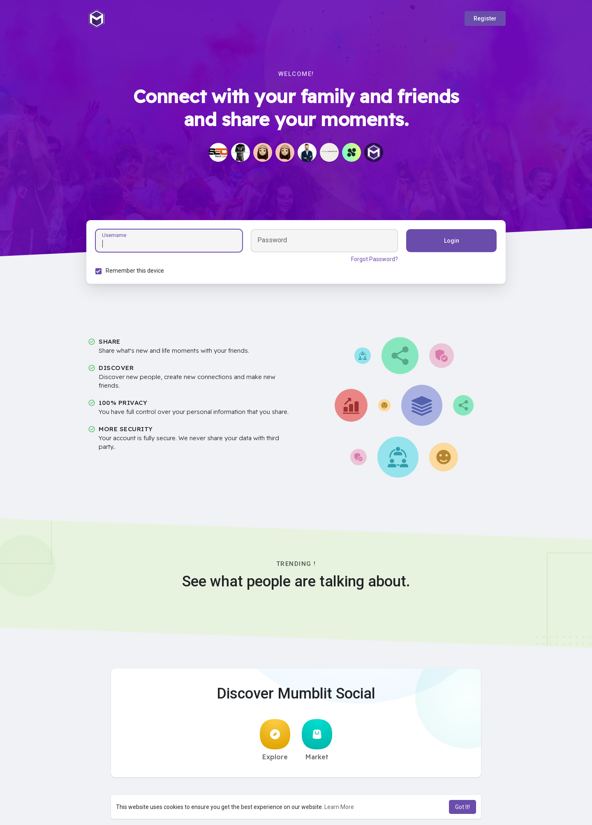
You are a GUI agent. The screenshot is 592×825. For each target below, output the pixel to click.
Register (485, 18)
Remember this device (136, 272)
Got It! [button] (462, 807)
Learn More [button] (339, 807)
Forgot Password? (373, 260)
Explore (275, 742)
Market (317, 742)
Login (450, 242)
